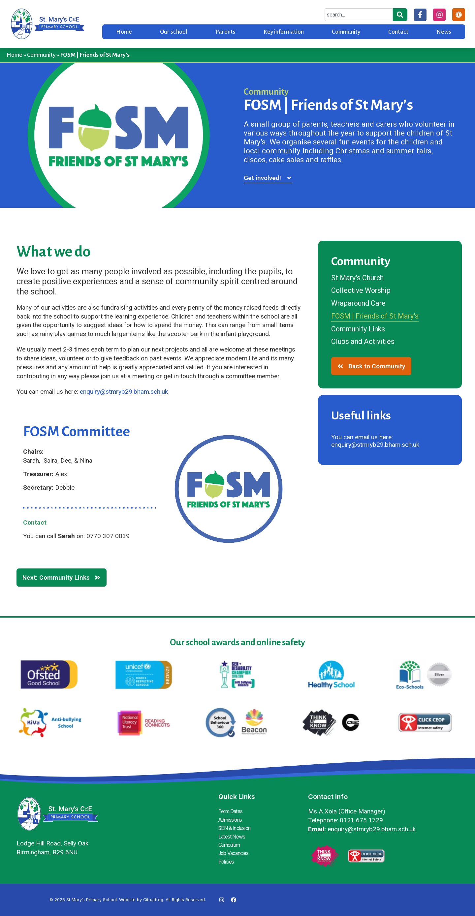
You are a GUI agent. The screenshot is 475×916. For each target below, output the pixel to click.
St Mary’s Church (359, 278)
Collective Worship (362, 291)
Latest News (232, 835)
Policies (226, 858)
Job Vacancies (235, 850)
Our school (173, 32)
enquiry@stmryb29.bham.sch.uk (124, 391)
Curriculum (231, 843)
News (443, 32)
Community (346, 32)
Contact (398, 32)
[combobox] (358, 14)
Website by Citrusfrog (141, 899)
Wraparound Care (360, 304)
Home (124, 32)
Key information (284, 32)
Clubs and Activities (364, 343)
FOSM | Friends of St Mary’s (377, 317)
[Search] (399, 14)
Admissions (231, 819)
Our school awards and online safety (237, 642)
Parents (225, 32)
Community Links (360, 330)
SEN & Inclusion (236, 827)
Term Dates (231, 811)
